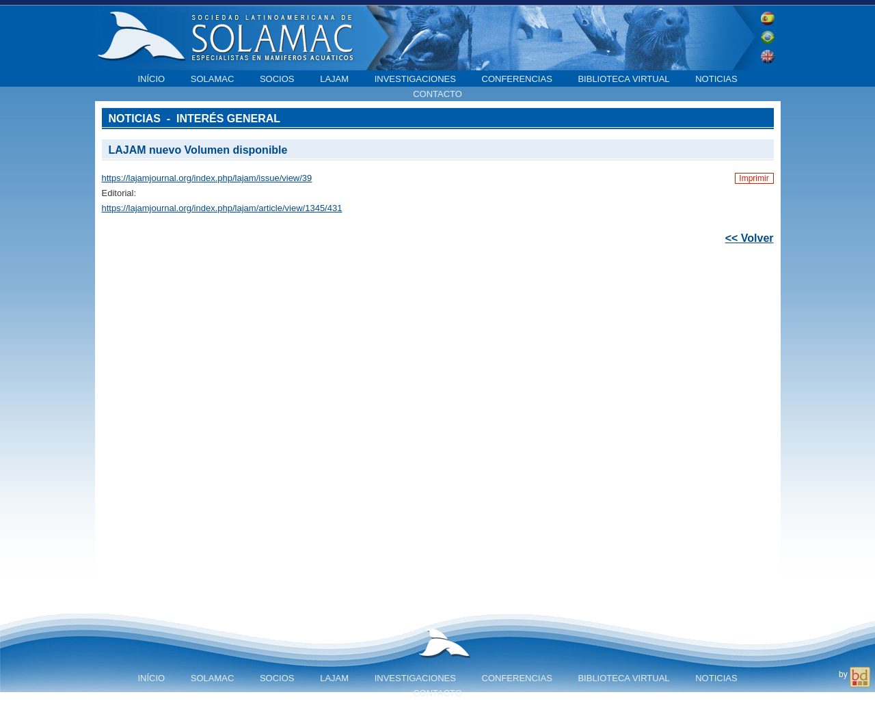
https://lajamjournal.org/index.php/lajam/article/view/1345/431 (222, 208)
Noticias (716, 79)
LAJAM (334, 79)
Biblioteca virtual (623, 79)
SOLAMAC (212, 79)
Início (151, 79)
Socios (277, 79)
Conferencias (517, 79)
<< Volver (749, 238)
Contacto (437, 94)
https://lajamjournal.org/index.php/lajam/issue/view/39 (207, 178)
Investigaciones (415, 79)
